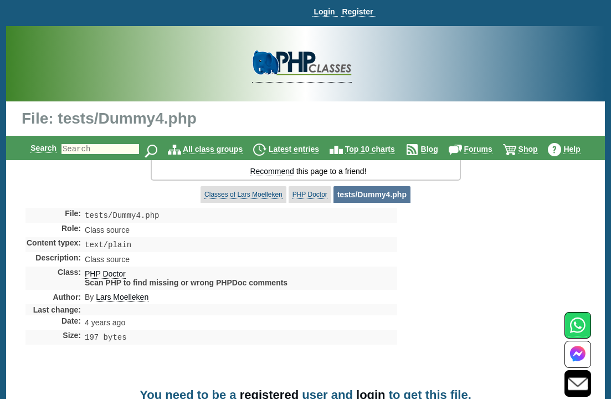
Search (34, 148)
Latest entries (303, 149)
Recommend (272, 171)
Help (581, 149)
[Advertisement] (485, 301)
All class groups (222, 149)
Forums (487, 149)
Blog (439, 149)
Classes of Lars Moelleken (243, 194)
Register (357, 11)
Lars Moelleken (122, 299)
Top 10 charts (379, 149)
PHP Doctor (309, 194)
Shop (537, 149)
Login (324, 11)
